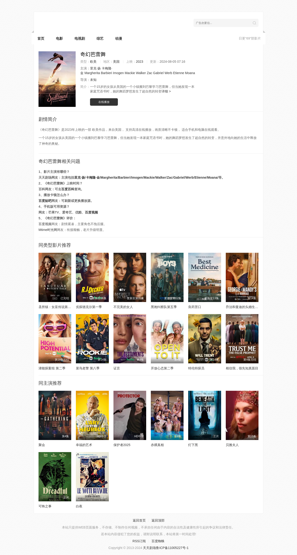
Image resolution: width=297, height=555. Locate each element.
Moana (190, 73)
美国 (116, 61)
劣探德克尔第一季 (89, 307)
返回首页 (139, 520)
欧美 (93, 61)
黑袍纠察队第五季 (164, 307)
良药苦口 (194, 307)
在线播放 (104, 102)
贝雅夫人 (232, 445)
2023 (139, 61)
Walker (141, 73)
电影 (59, 38)
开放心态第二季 (162, 368)
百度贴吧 (45, 201)
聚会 (42, 445)
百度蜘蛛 (158, 541)
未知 (93, 80)
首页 (40, 38)
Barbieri (106, 73)
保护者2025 (121, 445)
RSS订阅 (139, 541)
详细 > (166, 91)
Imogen (118, 73)
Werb (168, 73)
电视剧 (79, 38)
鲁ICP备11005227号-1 (172, 548)
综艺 (100, 38)
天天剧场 (149, 548)
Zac (149, 73)
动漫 (118, 38)
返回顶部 (158, 520)
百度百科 (67, 189)
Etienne (178, 73)
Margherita (92, 73)
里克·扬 (95, 68)
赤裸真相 (157, 445)
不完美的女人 (123, 307)
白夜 (79, 506)
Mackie (130, 73)
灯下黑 (193, 445)
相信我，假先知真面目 (242, 368)
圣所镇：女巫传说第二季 (56, 307)
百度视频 (91, 212)
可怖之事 (45, 506)
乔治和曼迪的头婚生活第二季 (247, 307)
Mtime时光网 (48, 230)
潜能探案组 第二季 (52, 368)
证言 (116, 368)
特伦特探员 (196, 368)
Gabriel (158, 73)
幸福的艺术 (84, 445)
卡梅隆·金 (93, 177)
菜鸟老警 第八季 (88, 368)
